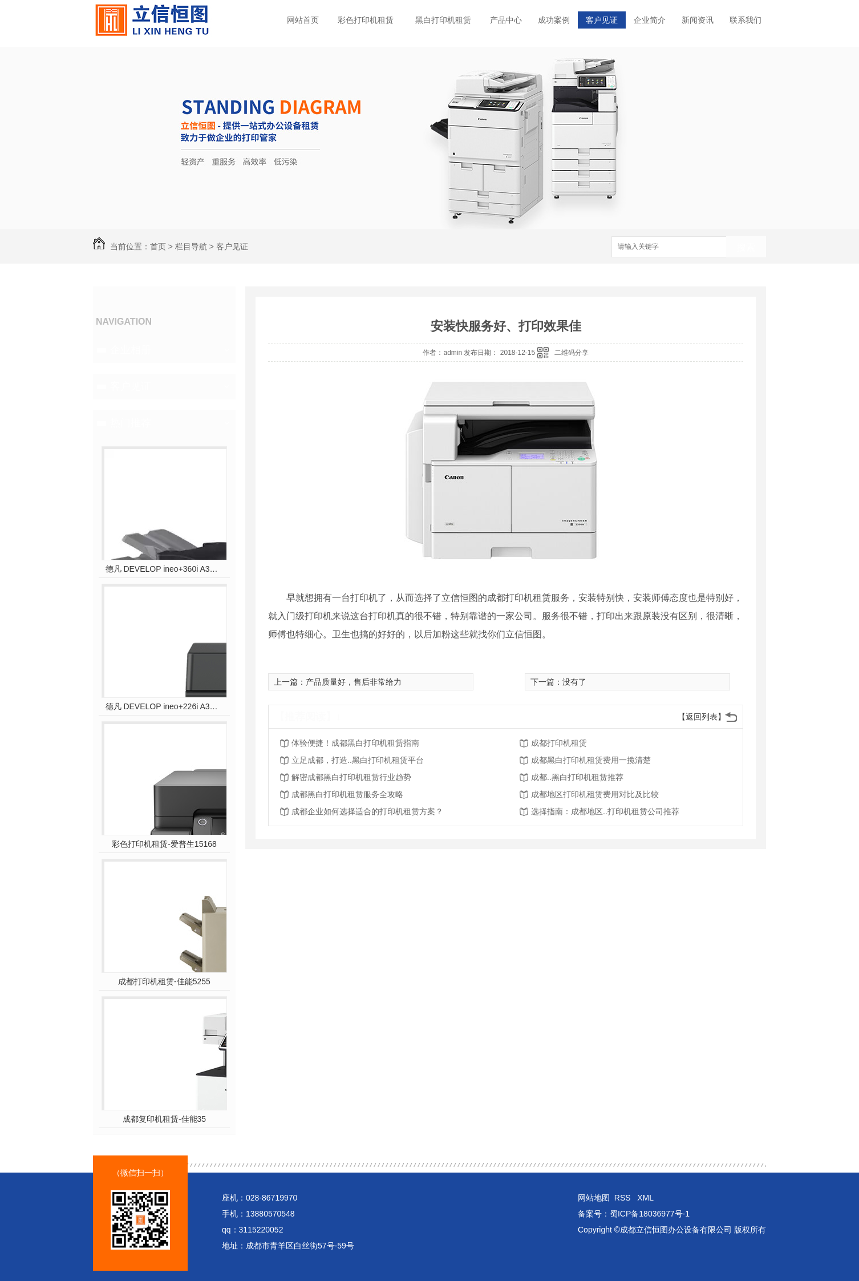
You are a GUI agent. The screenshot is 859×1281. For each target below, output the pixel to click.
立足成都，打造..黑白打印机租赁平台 (357, 760)
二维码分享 (571, 353)
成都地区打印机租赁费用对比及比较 (595, 794)
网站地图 (594, 1197)
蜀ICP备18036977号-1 (650, 1213)
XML (645, 1197)
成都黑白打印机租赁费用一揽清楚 (591, 760)
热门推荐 (130, 423)
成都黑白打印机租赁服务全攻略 (347, 794)
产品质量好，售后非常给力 (354, 681)
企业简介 (650, 20)
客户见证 (602, 20)
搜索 (746, 247)
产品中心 (506, 20)
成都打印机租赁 (559, 742)
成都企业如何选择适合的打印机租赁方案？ (367, 811)
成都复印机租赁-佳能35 (164, 1119)
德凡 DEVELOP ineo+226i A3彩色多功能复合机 (165, 706)
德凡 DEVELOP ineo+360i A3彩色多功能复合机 (165, 568)
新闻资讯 (698, 20)
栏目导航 (191, 246)
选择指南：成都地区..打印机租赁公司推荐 (605, 811)
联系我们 (745, 20)
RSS (623, 1197)
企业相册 (130, 349)
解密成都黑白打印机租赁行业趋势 (351, 777)
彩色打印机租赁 (366, 20)
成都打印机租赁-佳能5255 (164, 981)
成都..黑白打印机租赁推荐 (577, 777)
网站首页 (303, 20)
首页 (158, 246)
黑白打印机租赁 (443, 20)
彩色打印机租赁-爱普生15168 (164, 843)
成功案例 (554, 20)
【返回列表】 (702, 716)
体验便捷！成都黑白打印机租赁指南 (355, 742)
